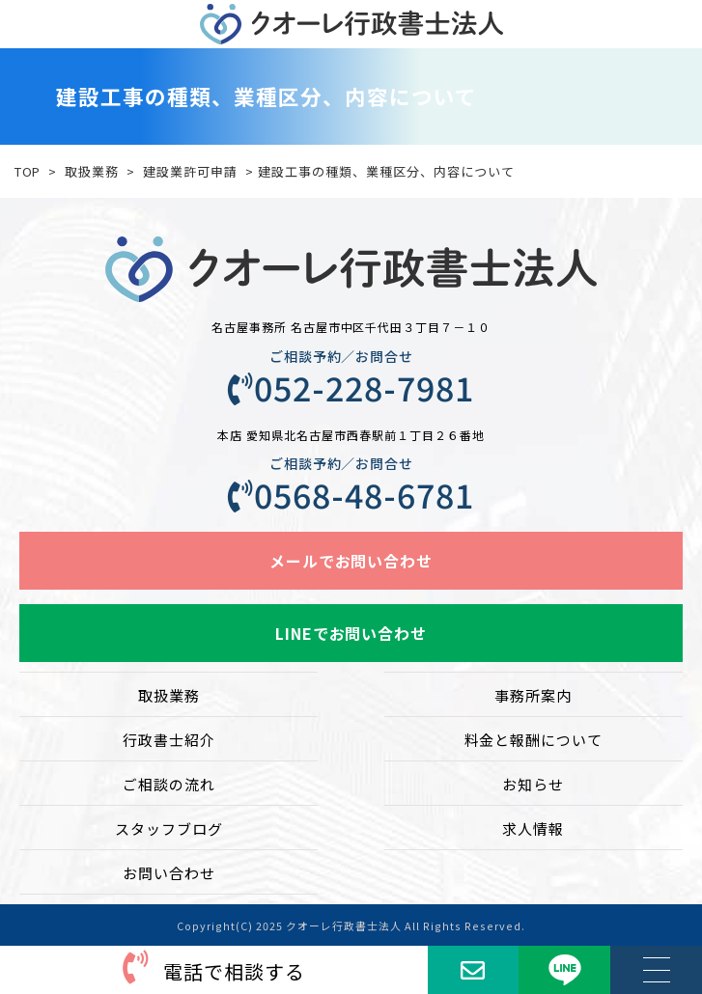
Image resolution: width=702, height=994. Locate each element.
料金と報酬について (534, 740)
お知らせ (533, 784)
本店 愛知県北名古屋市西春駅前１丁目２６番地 (351, 435)
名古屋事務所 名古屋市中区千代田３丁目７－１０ (351, 326)
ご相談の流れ (169, 784)
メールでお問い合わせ (351, 560)
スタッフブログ (169, 828)
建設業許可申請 (190, 171)
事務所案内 (533, 695)
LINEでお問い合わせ (351, 633)
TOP (28, 171)
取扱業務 (92, 171)
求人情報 (533, 828)
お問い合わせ (169, 873)
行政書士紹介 (169, 740)
